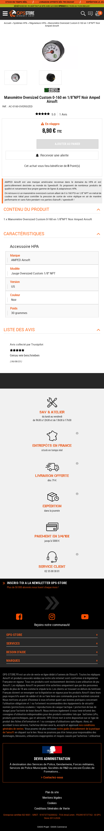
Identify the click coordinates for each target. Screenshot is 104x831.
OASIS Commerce (59, 827)
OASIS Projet (43, 827)
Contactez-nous (52, 777)
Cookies (52, 803)
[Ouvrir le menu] (5, 13)
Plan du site (52, 792)
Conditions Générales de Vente (52, 808)
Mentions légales (52, 797)
